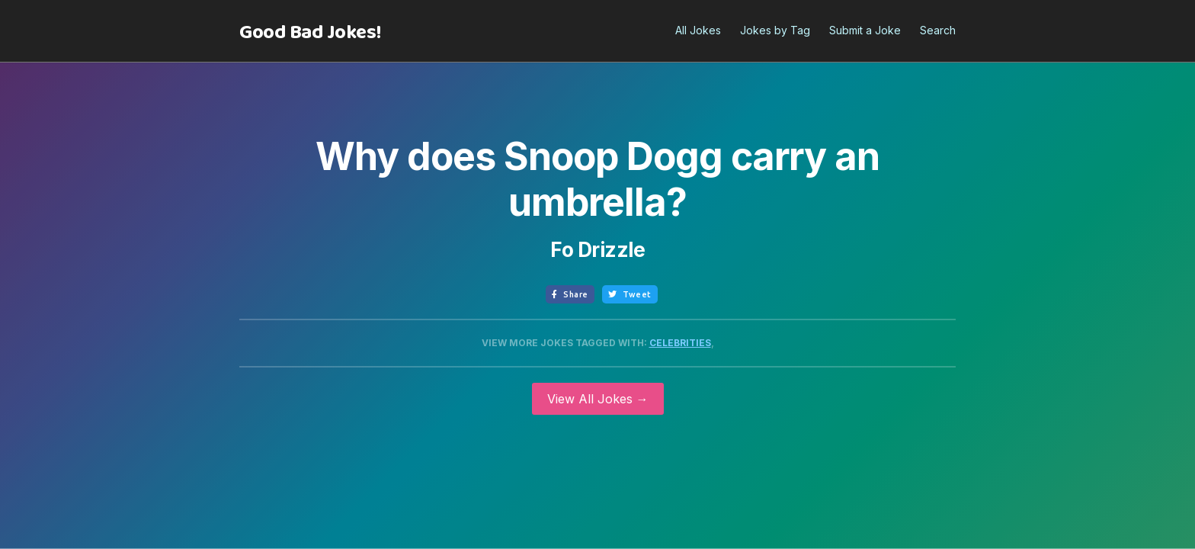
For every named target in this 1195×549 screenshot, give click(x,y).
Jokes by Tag (775, 30)
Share (570, 294)
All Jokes (698, 30)
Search (938, 30)
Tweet (630, 294)
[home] (310, 33)
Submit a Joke (865, 30)
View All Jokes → (598, 398)
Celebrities (680, 342)
